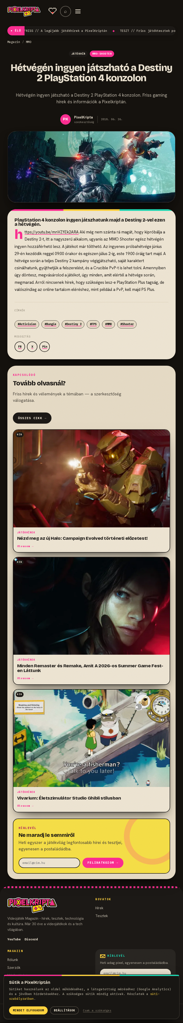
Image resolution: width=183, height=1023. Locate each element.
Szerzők (13, 968)
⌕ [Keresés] (65, 11)
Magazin (13, 42)
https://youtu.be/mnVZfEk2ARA (52, 232)
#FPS (93, 324)
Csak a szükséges (97, 1010)
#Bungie (50, 324)
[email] (49, 863)
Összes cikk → (32, 418)
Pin (44, 346)
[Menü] (78, 11)
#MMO (108, 324)
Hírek (99, 908)
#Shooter (127, 324)
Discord (31, 940)
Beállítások (64, 1010)
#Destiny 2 (73, 324)
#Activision (27, 324)
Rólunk (12, 960)
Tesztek (101, 916)
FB (19, 346)
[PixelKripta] (24, 11)
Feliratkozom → (102, 863)
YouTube (14, 940)
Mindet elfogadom (28, 1010)
